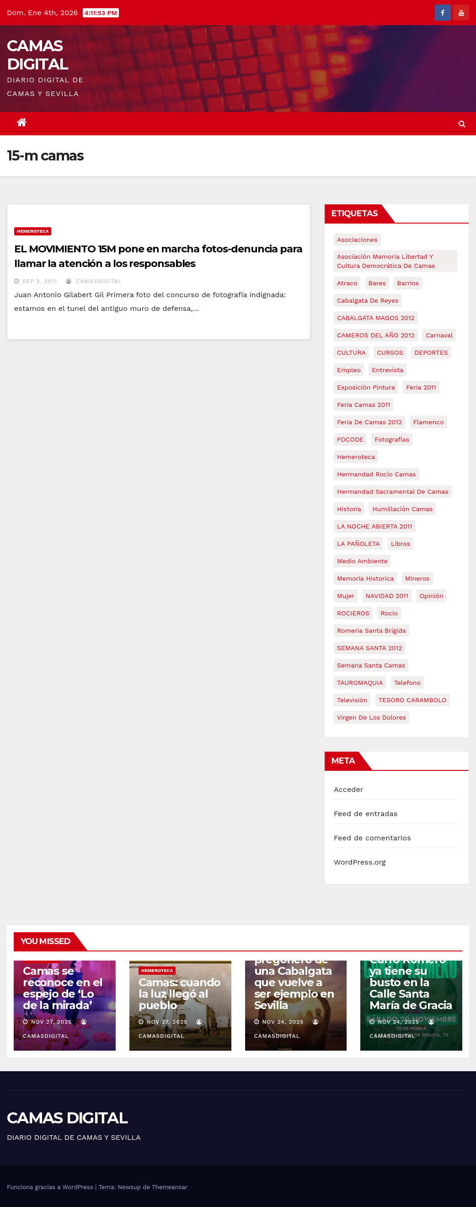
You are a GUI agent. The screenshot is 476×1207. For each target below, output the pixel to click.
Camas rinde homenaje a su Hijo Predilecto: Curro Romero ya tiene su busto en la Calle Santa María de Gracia (410, 965)
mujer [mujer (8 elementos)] (345, 595)
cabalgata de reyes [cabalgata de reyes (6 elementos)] (367, 300)
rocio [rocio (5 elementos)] (389, 613)
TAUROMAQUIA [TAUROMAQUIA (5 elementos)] (360, 682)
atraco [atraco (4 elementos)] (347, 283)
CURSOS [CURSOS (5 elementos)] (390, 352)
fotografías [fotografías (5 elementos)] (391, 439)
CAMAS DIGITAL (37, 55)
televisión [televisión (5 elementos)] (352, 700)
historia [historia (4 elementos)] (349, 509)
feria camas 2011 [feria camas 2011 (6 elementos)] (363, 404)
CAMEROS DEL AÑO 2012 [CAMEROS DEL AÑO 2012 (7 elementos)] (376, 335)
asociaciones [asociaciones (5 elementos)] (357, 239)
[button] (462, 123)
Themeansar (169, 1187)
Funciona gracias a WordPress (51, 1187)
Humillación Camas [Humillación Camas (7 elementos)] (402, 509)
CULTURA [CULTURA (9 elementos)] (351, 352)
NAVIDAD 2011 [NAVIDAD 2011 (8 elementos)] (386, 595)
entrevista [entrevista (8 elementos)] (387, 370)
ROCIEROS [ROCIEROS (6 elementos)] (353, 613)
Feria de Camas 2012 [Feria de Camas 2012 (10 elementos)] (369, 422)
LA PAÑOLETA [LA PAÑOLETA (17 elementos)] (358, 543)
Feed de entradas (365, 813)
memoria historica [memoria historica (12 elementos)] (365, 578)
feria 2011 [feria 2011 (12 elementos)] (421, 387)
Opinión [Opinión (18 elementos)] (432, 595)
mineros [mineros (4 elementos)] (417, 578)
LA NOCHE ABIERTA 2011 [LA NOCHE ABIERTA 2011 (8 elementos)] (374, 526)
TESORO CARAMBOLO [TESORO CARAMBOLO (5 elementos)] (413, 700)
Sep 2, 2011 (39, 281)
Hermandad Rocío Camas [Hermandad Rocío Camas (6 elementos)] (376, 474)
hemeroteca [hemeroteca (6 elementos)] (356, 456)
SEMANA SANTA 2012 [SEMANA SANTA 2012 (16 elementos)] (369, 648)
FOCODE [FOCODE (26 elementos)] (350, 439)
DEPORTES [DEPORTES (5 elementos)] (431, 352)
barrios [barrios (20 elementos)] (408, 283)
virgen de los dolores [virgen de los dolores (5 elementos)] (371, 717)
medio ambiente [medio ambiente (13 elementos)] (362, 561)
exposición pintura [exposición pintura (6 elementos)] (366, 387)
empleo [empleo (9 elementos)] (349, 370)
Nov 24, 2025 (283, 1022)
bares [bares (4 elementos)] (377, 283)
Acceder (349, 789)
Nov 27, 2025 (51, 1022)
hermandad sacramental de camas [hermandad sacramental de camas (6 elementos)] (393, 491)
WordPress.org (360, 862)
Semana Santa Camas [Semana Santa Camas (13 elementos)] (371, 665)
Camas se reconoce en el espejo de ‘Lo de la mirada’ (62, 988)
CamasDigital (94, 281)
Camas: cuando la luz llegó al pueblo (179, 994)
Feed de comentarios (372, 837)
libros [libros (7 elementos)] (400, 543)
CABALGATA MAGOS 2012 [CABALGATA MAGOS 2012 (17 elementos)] (376, 317)
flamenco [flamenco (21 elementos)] (428, 422)
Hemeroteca (32, 231)
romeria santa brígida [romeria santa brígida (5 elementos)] (371, 630)
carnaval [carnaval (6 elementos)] (439, 335)
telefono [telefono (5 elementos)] (407, 682)
